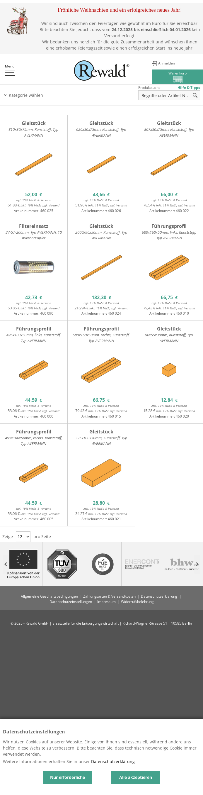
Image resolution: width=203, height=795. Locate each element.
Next (197, 564)
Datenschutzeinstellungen (71, 601)
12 (20, 536)
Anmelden (166, 63)
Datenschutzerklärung (159, 596)
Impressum (106, 601)
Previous (6, 564)
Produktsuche (149, 87)
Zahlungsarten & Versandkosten (109, 596)
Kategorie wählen (26, 95)
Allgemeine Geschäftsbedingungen (49, 596)
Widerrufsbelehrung (137, 601)
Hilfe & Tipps (189, 87)
